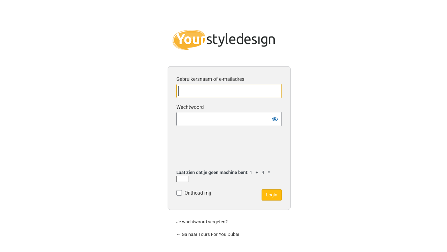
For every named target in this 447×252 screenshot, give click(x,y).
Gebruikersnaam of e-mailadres (210, 79)
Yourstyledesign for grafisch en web (223, 39)
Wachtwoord (190, 107)
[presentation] (229, 148)
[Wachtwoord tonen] (275, 119)
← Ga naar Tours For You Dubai (207, 234)
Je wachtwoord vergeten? (202, 221)
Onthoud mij (197, 193)
